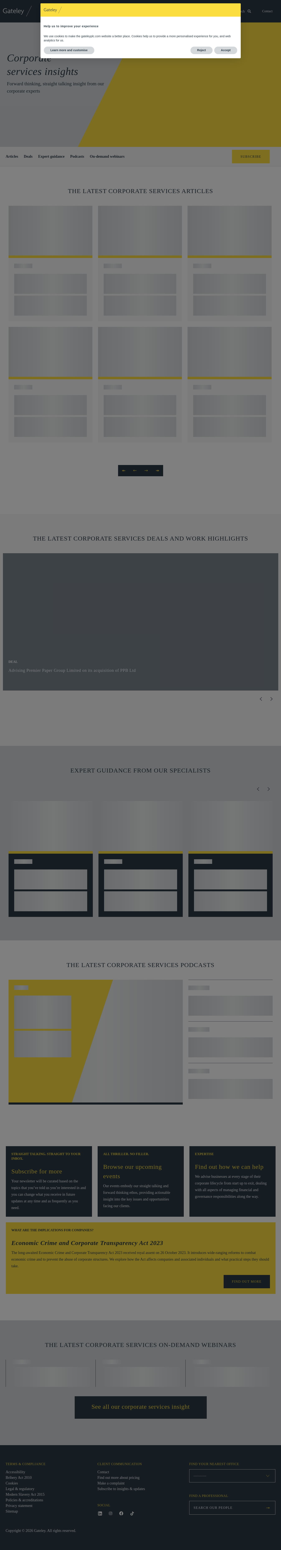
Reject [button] (201, 50)
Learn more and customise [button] (69, 50)
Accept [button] (226, 50)
